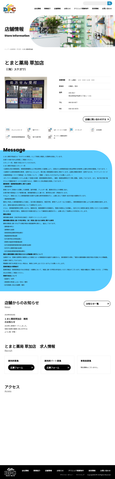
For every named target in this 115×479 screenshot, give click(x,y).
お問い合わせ (106, 8)
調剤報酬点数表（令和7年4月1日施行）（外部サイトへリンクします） (27, 217)
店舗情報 (55, 8)
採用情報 (94, 8)
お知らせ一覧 (92, 303)
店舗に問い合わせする (95, 119)
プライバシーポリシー (66, 475)
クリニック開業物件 (80, 8)
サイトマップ (80, 475)
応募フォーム (16, 367)
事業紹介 (44, 8)
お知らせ (65, 8)
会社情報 (34, 8)
